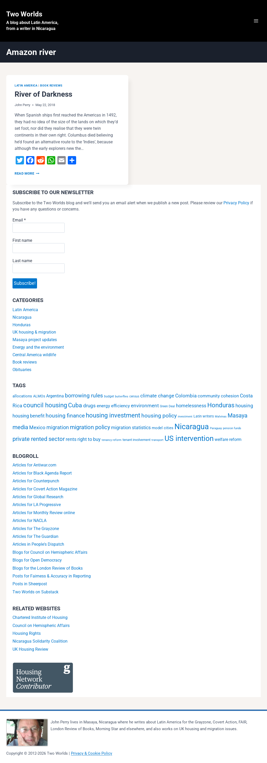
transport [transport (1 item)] (157, 440)
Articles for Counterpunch (36, 480)
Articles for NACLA (29, 520)
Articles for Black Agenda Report (42, 473)
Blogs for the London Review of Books (48, 568)
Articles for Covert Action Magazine (45, 489)
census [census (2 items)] (134, 396)
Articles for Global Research (38, 496)
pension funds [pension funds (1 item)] (232, 428)
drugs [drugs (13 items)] (89, 406)
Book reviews (51, 85)
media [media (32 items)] (20, 427)
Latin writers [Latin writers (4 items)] (203, 416)
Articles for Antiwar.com (34, 465)
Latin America (26, 85)
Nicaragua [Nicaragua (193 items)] (191, 426)
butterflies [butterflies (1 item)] (121, 396)
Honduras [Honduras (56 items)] (220, 405)
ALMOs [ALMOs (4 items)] (39, 396)
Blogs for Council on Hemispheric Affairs (50, 552)
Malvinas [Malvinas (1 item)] (221, 416)
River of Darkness (43, 94)
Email (19, 220)
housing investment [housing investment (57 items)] (113, 415)
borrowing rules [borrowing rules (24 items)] (84, 395)
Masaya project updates (35, 339)
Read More (27, 173)
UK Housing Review (30, 649)
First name (22, 240)
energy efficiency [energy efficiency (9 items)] (113, 405)
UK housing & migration (34, 332)
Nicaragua (22, 317)
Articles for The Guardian (35, 536)
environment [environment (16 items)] (145, 406)
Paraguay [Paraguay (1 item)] (216, 428)
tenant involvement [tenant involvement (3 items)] (136, 440)
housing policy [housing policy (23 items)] (159, 416)
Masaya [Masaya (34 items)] (237, 415)
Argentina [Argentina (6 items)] (55, 395)
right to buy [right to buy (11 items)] (89, 439)
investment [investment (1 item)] (185, 416)
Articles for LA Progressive (37, 504)
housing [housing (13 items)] (244, 406)
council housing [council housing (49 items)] (45, 405)
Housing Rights (27, 633)
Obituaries (22, 369)
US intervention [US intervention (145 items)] (189, 438)
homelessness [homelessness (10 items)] (191, 405)
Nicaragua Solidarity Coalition (40, 641)
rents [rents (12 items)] (71, 439)
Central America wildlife (34, 354)
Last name (22, 260)
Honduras (22, 324)
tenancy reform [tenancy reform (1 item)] (112, 440)
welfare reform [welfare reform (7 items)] (228, 439)
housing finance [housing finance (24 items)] (65, 416)
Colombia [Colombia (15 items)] (186, 396)
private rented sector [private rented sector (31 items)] (39, 439)
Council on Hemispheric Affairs (41, 625)
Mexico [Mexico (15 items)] (37, 427)
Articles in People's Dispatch (38, 544)
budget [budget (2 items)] (109, 396)
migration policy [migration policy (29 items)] (90, 427)
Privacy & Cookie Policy (91, 753)
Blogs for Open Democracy (37, 560)
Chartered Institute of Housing (40, 617)
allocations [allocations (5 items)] (22, 396)
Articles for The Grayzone (36, 528)
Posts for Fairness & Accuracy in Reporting (52, 576)
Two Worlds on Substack (35, 591)
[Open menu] (256, 21)
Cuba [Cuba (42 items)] (75, 405)
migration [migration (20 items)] (57, 427)
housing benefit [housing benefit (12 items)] (29, 416)
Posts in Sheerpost (30, 583)
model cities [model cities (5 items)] (162, 428)
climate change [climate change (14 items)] (157, 396)
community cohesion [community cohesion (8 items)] (218, 395)
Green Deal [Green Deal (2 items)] (167, 406)
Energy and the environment (38, 347)
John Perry (22, 105)
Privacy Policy (236, 202)
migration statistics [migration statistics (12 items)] (131, 427)
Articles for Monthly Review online (44, 512)
